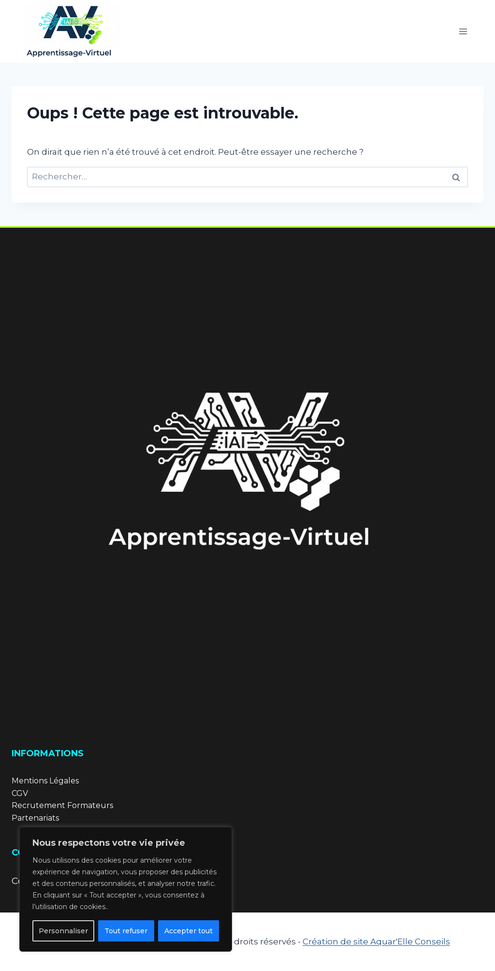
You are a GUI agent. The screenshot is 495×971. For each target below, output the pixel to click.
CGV (20, 793)
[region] (125, 889)
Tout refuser (125, 931)
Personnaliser (63, 931)
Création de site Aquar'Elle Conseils (376, 941)
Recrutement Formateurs (62, 805)
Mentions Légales (45, 780)
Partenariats (35, 818)
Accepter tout (188, 931)
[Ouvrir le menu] (463, 31)
